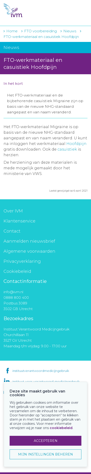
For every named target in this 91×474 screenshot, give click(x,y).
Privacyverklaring (22, 261)
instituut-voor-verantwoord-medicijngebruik (46, 381)
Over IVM (13, 211)
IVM (32, 11)
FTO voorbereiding (41, 31)
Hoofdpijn (76, 143)
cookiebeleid (61, 428)
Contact (12, 231)
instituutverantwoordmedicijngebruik (40, 371)
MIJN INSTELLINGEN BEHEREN (45, 454)
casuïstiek (67, 149)
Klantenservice (19, 221)
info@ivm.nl (13, 292)
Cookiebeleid (17, 271)
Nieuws (69, 31)
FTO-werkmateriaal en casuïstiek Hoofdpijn (41, 36)
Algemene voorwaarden (29, 251)
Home (12, 31)
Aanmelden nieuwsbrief (29, 241)
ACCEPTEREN (45, 441)
